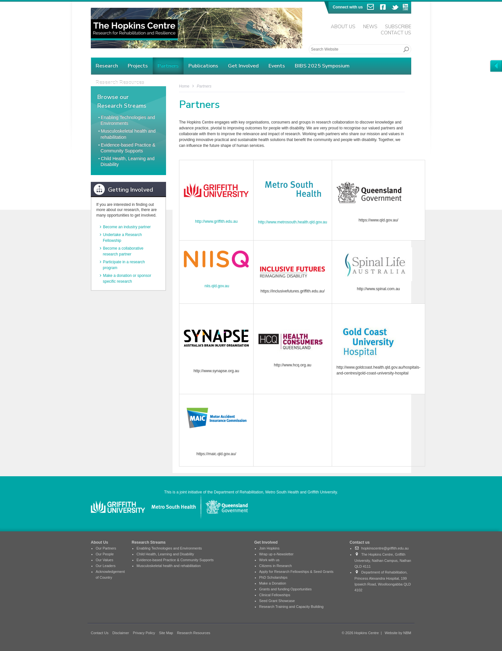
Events (277, 65)
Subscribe (398, 26)
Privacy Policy (144, 633)
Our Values (104, 560)
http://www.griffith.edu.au (216, 221)
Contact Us (396, 33)
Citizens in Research (275, 566)
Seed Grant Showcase (277, 601)
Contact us (360, 542)
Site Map (166, 633)
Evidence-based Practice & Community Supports (175, 560)
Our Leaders (105, 566)
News (370, 26)
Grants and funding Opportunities (285, 589)
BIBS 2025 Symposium (322, 65)
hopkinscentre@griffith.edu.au (381, 548)
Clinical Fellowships (274, 595)
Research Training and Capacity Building (291, 607)
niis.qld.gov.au (217, 286)
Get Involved (243, 65)
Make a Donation (272, 583)
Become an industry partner (126, 227)
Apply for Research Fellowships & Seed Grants (296, 572)
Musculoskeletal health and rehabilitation (169, 566)
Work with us (269, 560)
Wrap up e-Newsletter (276, 554)
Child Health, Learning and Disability (165, 554)
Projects (138, 65)
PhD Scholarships (273, 577)
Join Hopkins (269, 548)
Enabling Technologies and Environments (169, 548)
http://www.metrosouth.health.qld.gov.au (292, 222)
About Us (343, 26)
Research (107, 65)
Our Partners (106, 548)
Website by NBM (398, 633)
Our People (105, 554)
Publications (203, 65)
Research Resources (193, 633)
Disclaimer (120, 633)
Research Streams (149, 542)
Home (184, 86)
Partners (168, 65)
